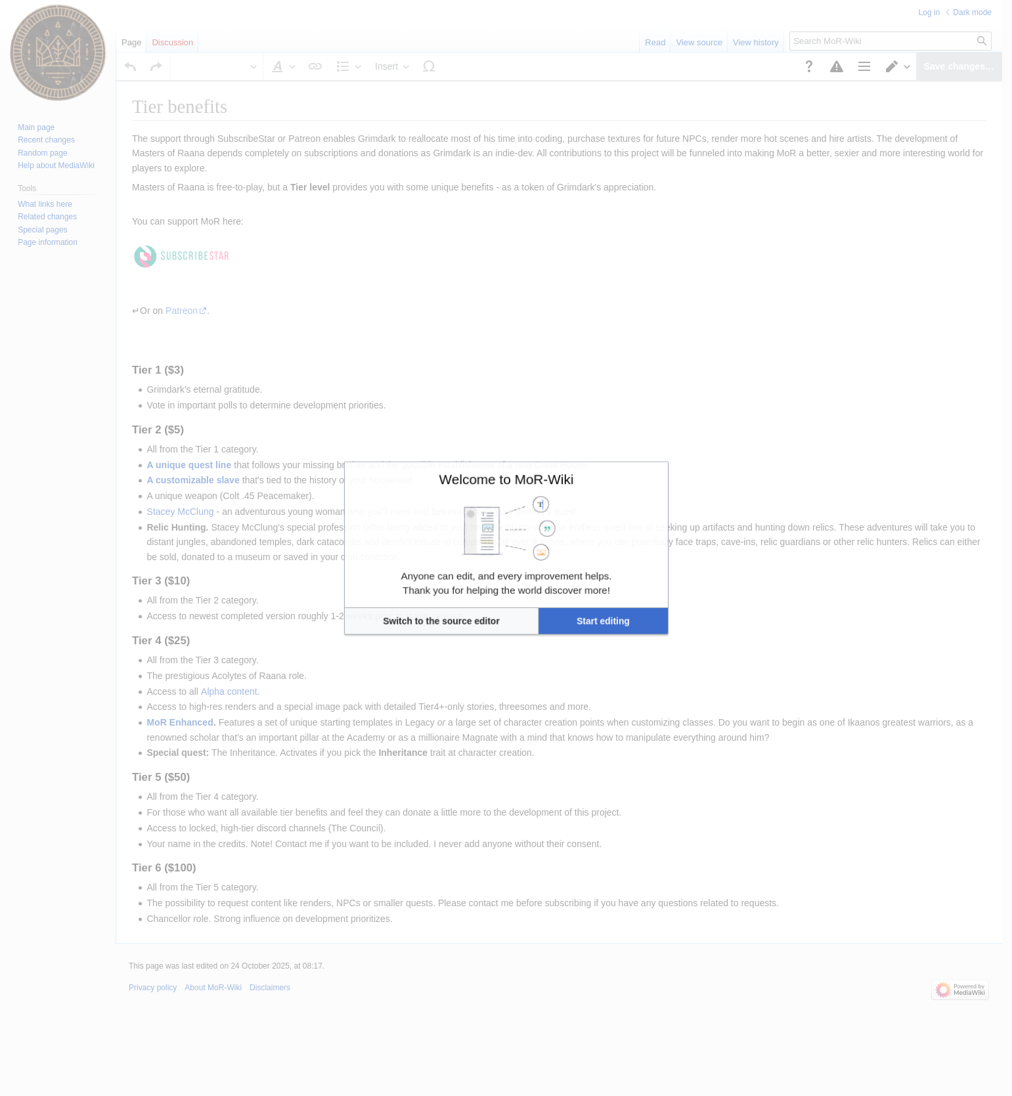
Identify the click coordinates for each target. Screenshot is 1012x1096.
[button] (468, 590)
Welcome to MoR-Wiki (506, 508)
